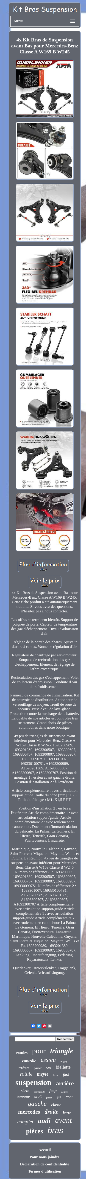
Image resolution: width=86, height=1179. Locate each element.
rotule (26, 1074)
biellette (63, 1067)
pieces (49, 1097)
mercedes (29, 1112)
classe (56, 1105)
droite (51, 1112)
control (64, 1091)
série (25, 1090)
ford (66, 1075)
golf (59, 1097)
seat (48, 1068)
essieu (48, 1059)
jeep (53, 1090)
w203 (64, 1061)
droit (38, 1096)
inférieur (23, 1097)
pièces (34, 1131)
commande (39, 1091)
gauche (37, 1103)
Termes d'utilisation (44, 1171)
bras (55, 1130)
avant (63, 1120)
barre (67, 1113)
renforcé (24, 1068)
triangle (61, 1051)
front (69, 1097)
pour (39, 1051)
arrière (65, 1083)
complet (25, 1121)
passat (38, 1068)
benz (55, 1075)
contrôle (29, 1061)
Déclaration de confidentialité (44, 1164)
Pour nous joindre (45, 1157)
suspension (33, 1082)
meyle (42, 1074)
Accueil (45, 1150)
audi (44, 1120)
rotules (22, 1053)
